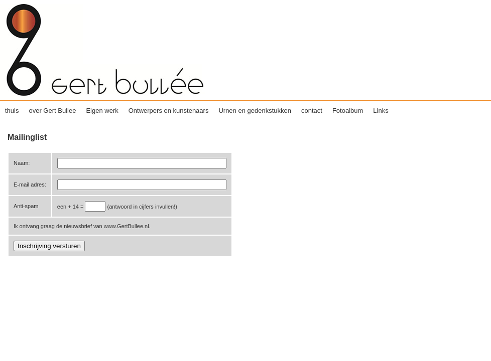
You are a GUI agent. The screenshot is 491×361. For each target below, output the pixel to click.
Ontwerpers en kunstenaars (169, 110)
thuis (12, 110)
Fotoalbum (347, 110)
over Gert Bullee (52, 110)
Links (380, 110)
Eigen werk (102, 110)
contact (311, 110)
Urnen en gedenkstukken (254, 110)
